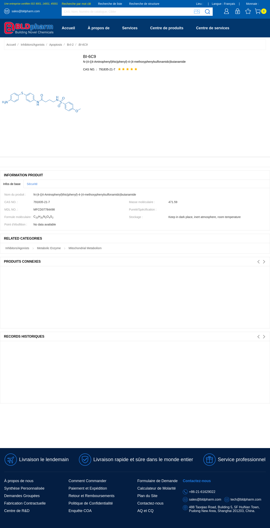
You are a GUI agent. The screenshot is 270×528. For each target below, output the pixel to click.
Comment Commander (87, 481)
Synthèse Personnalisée (24, 488)
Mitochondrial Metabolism (85, 248)
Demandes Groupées (22, 496)
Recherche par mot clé (76, 3)
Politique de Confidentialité (91, 503)
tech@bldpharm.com (246, 499)
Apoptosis (55, 44)
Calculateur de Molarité (156, 488)
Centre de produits (166, 28)
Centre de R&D (16, 511)
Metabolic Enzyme (49, 248)
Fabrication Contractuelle (25, 503)
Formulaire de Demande (157, 481)
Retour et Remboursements (91, 496)
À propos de (98, 28)
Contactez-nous (76, 47)
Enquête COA (80, 511)
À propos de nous (18, 481)
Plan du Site (147, 496)
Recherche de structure (144, 3)
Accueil (68, 28)
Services (129, 28)
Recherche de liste (110, 3)
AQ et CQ (145, 511)
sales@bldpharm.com (26, 11)
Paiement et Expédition (88, 488)
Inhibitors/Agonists (32, 44)
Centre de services (212, 28)
